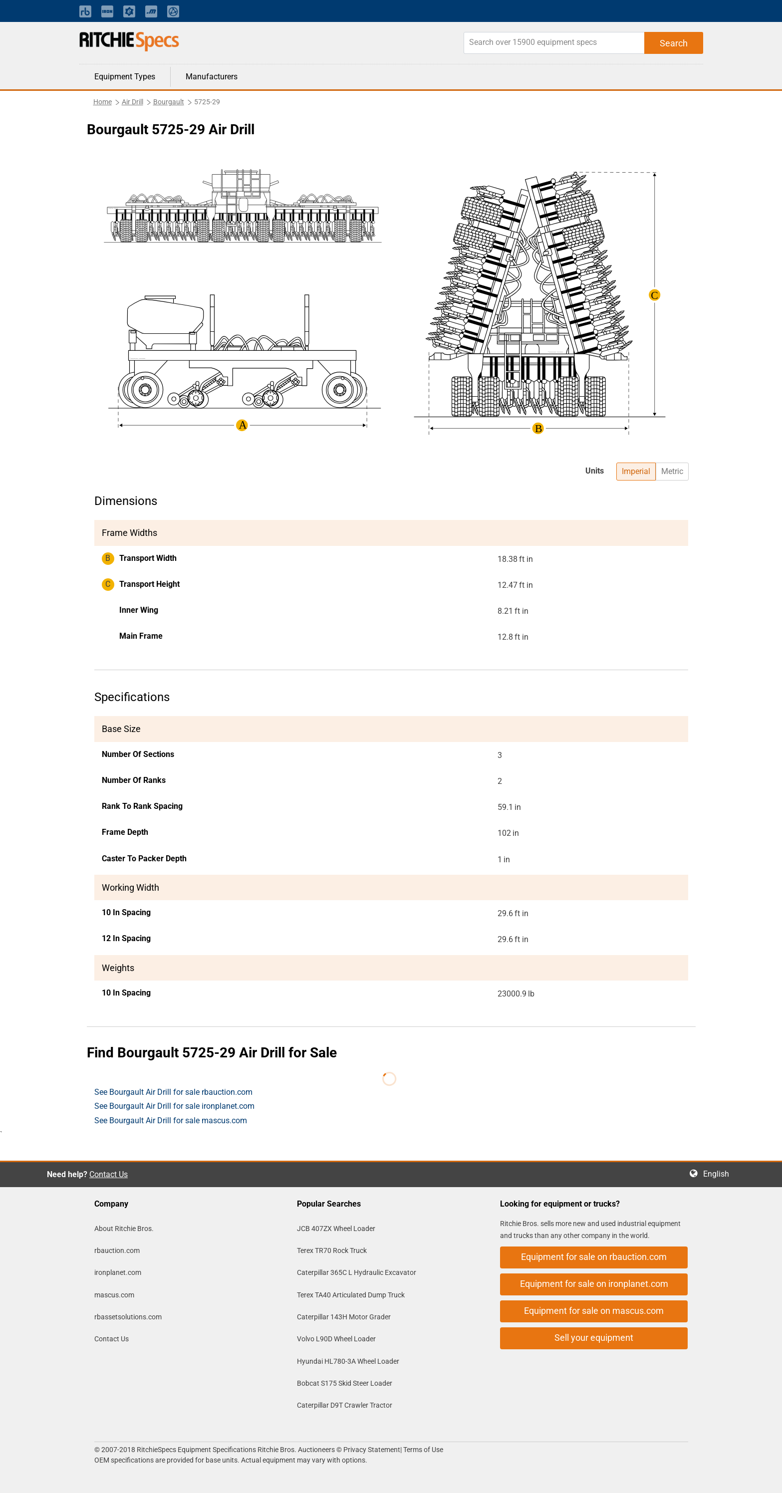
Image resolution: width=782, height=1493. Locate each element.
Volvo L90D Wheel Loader (336, 1339)
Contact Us (108, 1174)
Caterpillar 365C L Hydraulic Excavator (356, 1272)
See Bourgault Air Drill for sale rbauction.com (173, 1092)
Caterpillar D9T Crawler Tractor (344, 1405)
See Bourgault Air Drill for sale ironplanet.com (174, 1106)
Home (102, 102)
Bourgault (168, 102)
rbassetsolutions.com (128, 1317)
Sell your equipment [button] (593, 1337)
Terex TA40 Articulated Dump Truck (351, 1295)
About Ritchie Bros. (124, 1229)
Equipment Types (124, 76)
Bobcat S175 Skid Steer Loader (344, 1383)
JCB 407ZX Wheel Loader (336, 1229)
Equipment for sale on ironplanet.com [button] (594, 1283)
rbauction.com (117, 1250)
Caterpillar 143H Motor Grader (344, 1317)
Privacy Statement (371, 1450)
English (719, 1174)
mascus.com (114, 1295)
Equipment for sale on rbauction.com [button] (594, 1256)
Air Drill (132, 102)
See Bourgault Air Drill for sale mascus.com (170, 1120)
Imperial (636, 471)
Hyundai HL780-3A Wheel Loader (348, 1361)
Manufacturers (212, 76)
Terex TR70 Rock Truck (332, 1250)
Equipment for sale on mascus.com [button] (594, 1310)
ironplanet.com (117, 1272)
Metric (672, 471)
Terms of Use (422, 1450)
